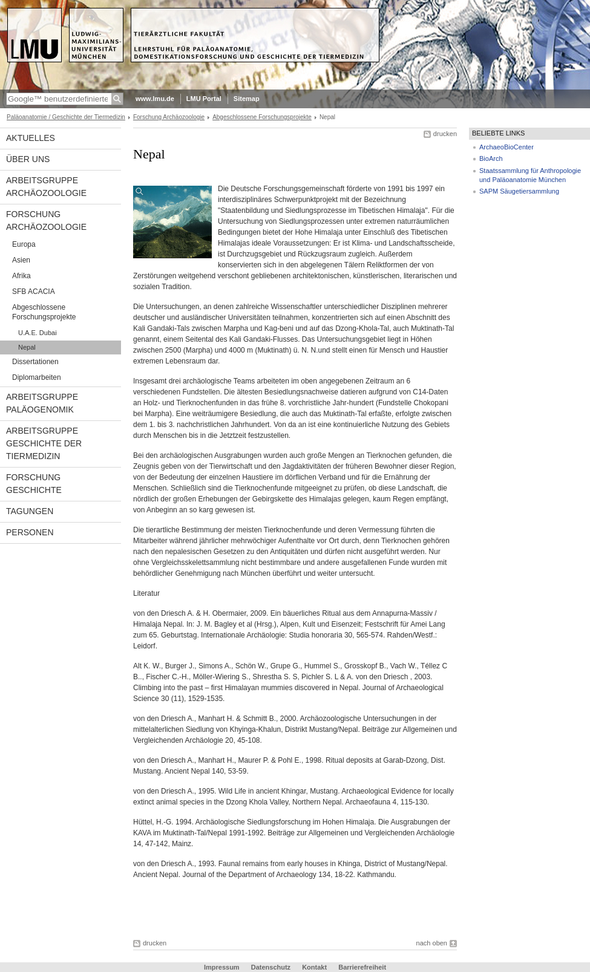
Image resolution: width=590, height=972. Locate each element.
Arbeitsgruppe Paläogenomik (42, 403)
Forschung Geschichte (34, 483)
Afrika (21, 276)
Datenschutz (270, 967)
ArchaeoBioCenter (506, 147)
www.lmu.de (155, 98)
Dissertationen (35, 361)
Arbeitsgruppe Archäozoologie (46, 186)
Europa (24, 244)
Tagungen (29, 511)
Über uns (28, 159)
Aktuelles (30, 138)
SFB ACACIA (33, 291)
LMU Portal (203, 98)
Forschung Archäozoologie (169, 117)
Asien (21, 260)
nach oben (431, 943)
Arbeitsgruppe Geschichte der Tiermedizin (44, 443)
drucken (445, 133)
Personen (30, 532)
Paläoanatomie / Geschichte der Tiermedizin (66, 117)
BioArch (491, 158)
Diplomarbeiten (36, 377)
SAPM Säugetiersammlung (519, 191)
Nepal (27, 347)
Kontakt (314, 967)
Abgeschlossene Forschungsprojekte (262, 117)
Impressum (222, 967)
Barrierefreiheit (362, 967)
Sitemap (247, 98)
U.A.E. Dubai (37, 332)
